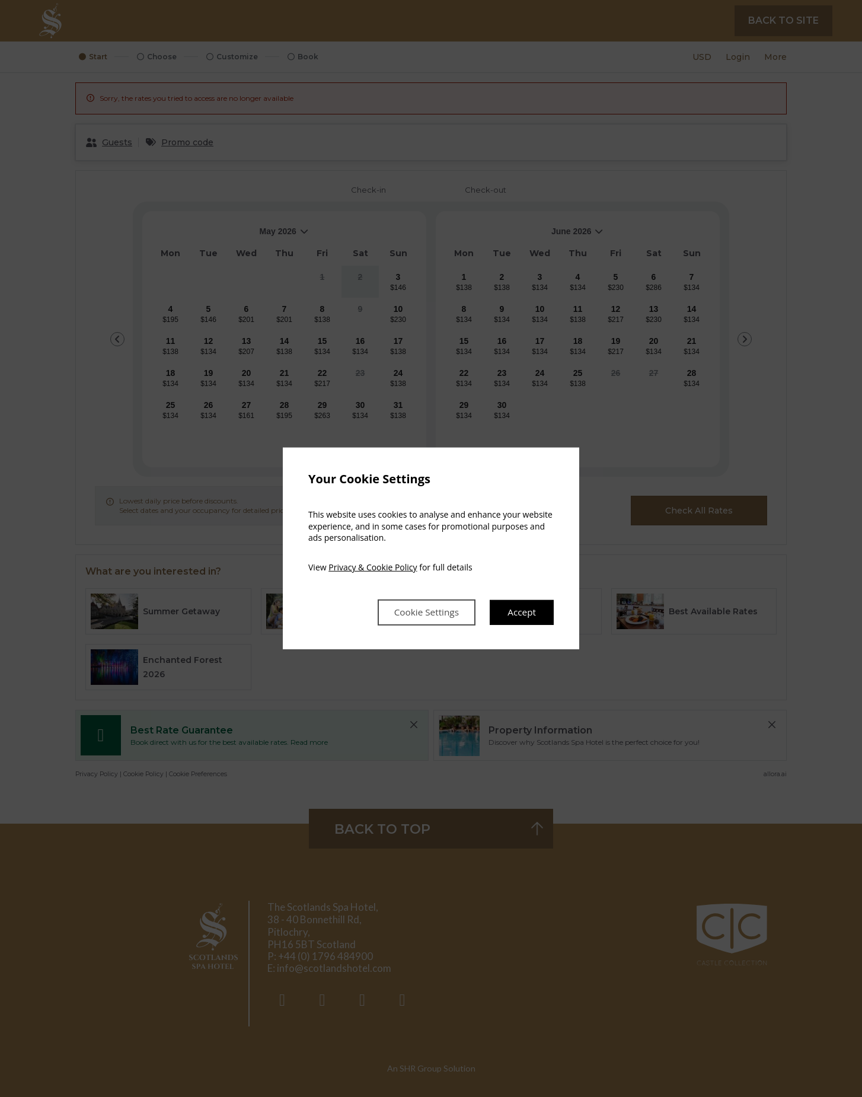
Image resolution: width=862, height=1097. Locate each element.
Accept (521, 612)
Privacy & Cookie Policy (372, 566)
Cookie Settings (422, 612)
